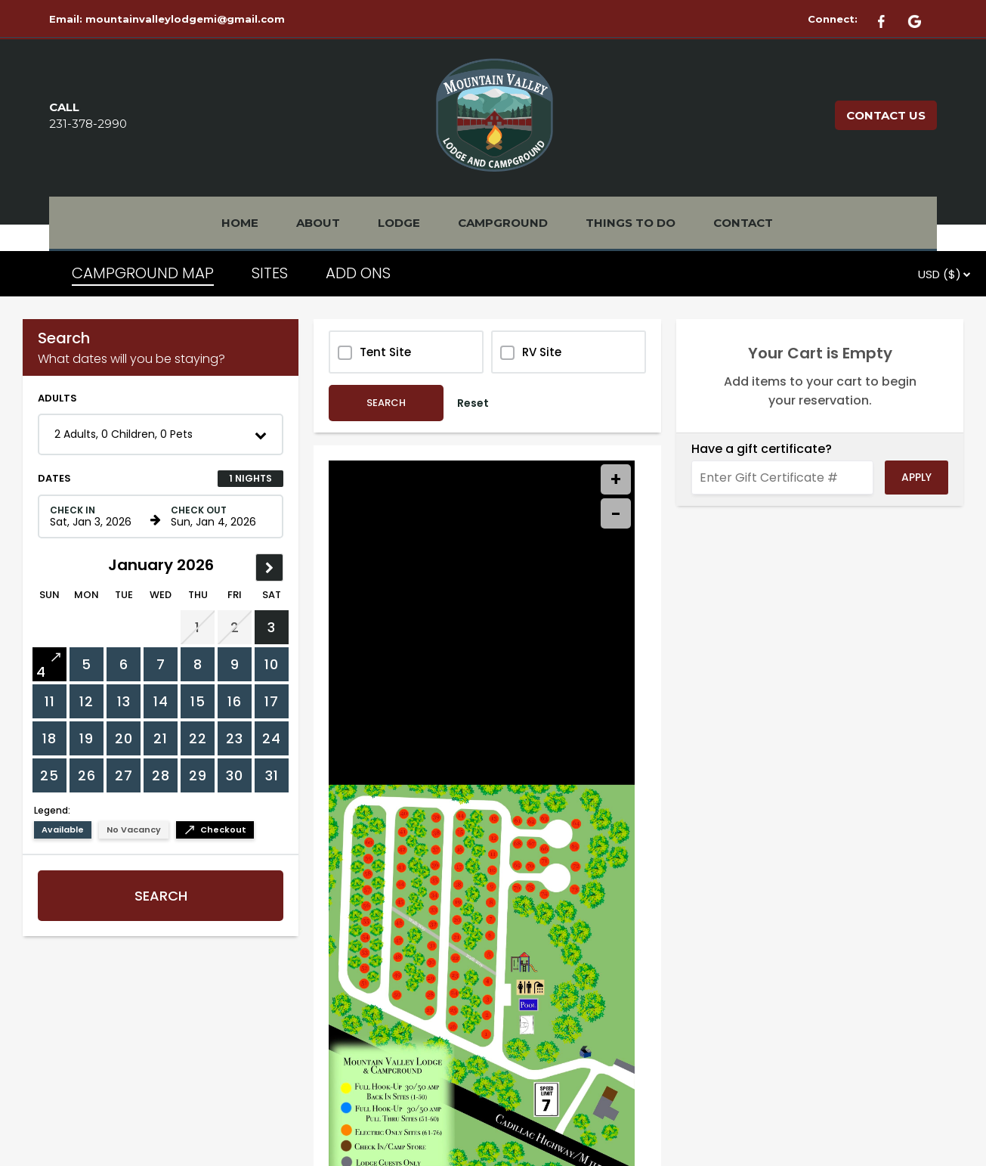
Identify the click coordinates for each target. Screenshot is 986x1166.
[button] (160, 434)
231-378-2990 (88, 123)
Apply (916, 477)
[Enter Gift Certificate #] (782, 478)
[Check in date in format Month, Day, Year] (97, 516)
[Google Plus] (921, 19)
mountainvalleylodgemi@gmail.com (185, 19)
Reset (473, 403)
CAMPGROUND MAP (143, 273)
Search (160, 895)
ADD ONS (358, 273)
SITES (270, 273)
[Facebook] (890, 19)
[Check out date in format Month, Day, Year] (218, 516)
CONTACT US (886, 115)
